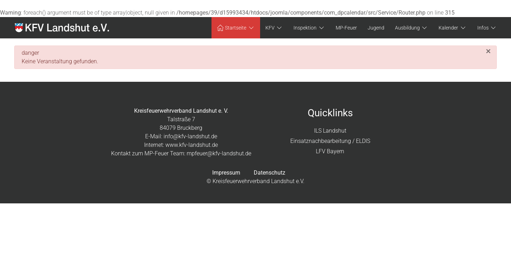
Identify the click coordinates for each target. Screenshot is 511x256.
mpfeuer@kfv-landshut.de (219, 153)
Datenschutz (269, 172)
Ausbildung (411, 27)
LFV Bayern (330, 151)
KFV (274, 27)
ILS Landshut (330, 130)
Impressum (226, 172)
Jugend (376, 28)
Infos (487, 27)
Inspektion (309, 27)
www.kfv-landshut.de (191, 145)
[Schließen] (488, 51)
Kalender (453, 27)
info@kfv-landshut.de (190, 136)
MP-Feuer (346, 28)
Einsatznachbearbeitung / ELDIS (330, 141)
